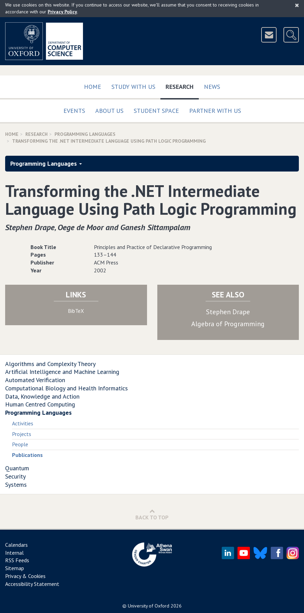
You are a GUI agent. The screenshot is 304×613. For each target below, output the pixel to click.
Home (92, 87)
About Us (109, 111)
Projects (21, 434)
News (212, 87)
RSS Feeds (17, 560)
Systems (16, 484)
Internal (14, 552)
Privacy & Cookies (25, 576)
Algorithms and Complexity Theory (50, 364)
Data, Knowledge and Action (42, 396)
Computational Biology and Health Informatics (66, 388)
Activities (22, 423)
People (20, 444)
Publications (27, 454)
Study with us (133, 87)
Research (182, 85)
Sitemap (14, 568)
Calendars (16, 544)
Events (74, 111)
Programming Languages (84, 134)
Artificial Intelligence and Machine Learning (62, 372)
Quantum (17, 468)
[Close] (297, 5)
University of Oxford (148, 606)
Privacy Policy (62, 12)
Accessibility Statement (32, 583)
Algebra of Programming (228, 323)
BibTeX (76, 310)
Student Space (156, 111)
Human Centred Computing (40, 404)
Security (15, 476)
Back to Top (152, 514)
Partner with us (215, 111)
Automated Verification (35, 380)
